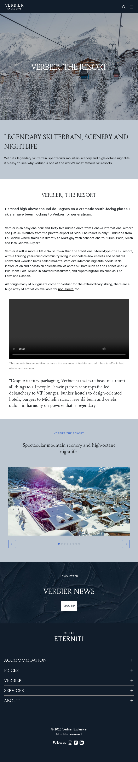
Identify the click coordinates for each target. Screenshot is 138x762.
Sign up (69, 606)
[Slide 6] (73, 544)
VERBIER (13, 680)
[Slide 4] (67, 544)
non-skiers (66, 289)
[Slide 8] (79, 544)
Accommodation (25, 660)
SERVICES (14, 690)
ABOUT (11, 700)
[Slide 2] (62, 544)
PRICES (11, 670)
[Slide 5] (70, 544)
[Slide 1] (59, 544)
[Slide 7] (76, 544)
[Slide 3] (64, 544)
